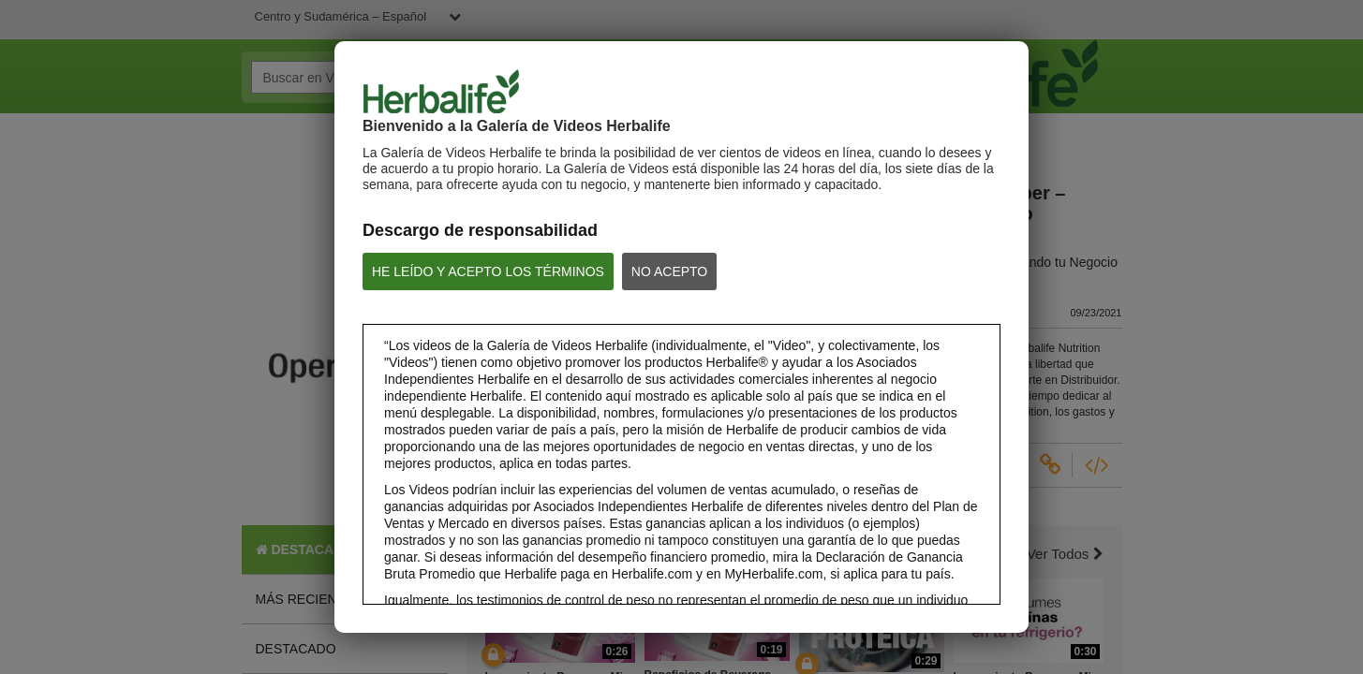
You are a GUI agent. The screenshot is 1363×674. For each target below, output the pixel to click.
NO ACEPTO (669, 271)
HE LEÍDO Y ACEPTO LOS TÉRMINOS (488, 271)
